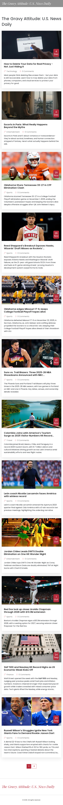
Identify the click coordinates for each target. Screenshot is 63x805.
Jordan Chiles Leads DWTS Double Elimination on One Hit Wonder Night (25, 552)
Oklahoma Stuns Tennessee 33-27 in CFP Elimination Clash (27, 186)
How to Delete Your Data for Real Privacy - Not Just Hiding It (28, 65)
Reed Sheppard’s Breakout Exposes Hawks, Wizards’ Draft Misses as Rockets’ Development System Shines (29, 247)
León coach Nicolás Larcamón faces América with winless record (30, 495)
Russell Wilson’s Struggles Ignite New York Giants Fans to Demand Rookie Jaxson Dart (29, 732)
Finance (9, 674)
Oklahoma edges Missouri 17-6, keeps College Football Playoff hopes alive (26, 310)
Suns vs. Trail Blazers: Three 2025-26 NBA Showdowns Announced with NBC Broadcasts (27, 373)
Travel (8, 440)
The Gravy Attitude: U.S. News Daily (26, 3)
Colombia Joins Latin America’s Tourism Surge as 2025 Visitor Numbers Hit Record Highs (28, 434)
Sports (8, 192)
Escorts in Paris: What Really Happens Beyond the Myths (25, 126)
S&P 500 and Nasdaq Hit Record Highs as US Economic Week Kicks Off (29, 668)
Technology (11, 71)
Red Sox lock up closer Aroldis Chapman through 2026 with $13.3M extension (27, 610)
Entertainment (12, 132)
